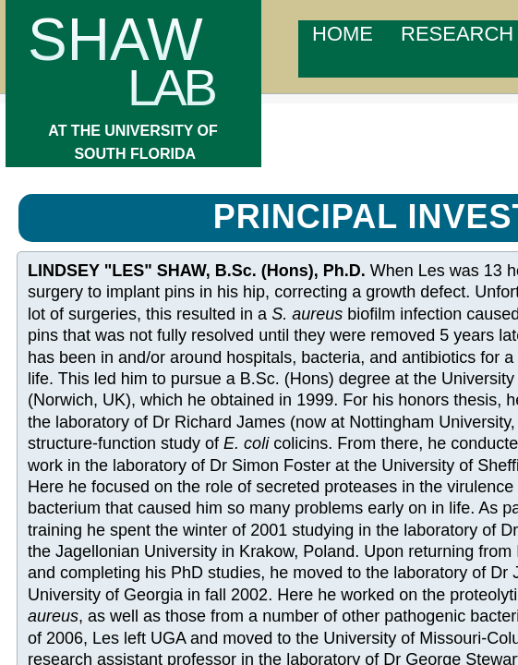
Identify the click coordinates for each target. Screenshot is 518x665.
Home (342, 33)
